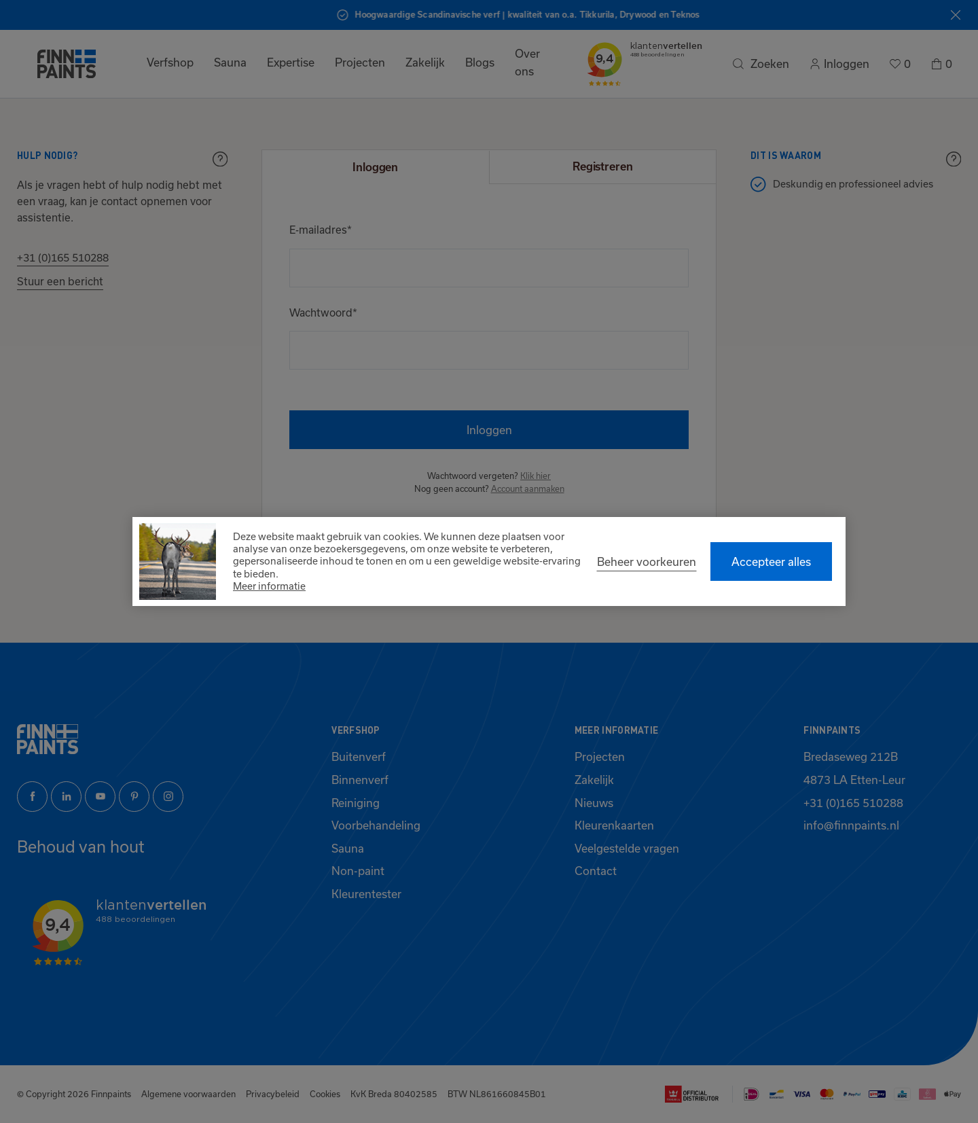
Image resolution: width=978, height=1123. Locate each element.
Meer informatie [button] (269, 586)
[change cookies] (646, 561)
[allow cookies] (771, 561)
